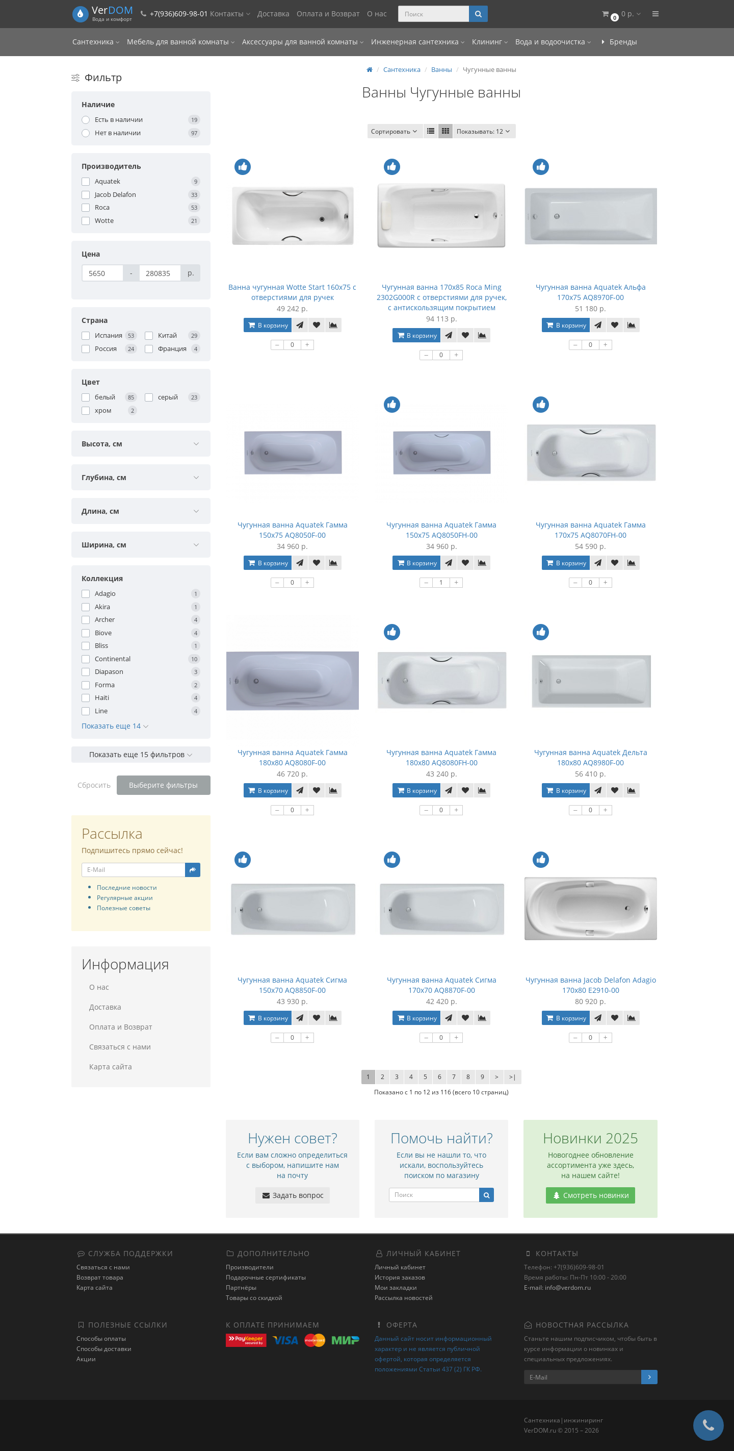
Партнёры (241, 1287)
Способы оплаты (101, 1338)
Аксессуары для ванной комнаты (303, 41)
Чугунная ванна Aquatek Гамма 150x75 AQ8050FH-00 (441, 530)
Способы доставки (104, 1348)
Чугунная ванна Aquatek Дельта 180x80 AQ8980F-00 (590, 757)
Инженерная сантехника (418, 41)
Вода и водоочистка (553, 41)
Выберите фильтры (163, 785)
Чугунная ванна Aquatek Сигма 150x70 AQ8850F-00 (292, 985)
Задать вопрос (292, 1195)
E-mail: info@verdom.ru (557, 1287)
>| (512, 1076)
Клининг (490, 41)
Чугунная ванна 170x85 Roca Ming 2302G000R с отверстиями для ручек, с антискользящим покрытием (442, 297)
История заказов (400, 1277)
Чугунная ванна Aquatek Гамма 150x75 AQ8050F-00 (293, 530)
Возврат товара (99, 1277)
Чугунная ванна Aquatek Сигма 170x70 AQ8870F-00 (441, 985)
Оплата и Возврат (328, 13)
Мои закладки (396, 1287)
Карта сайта (110, 1066)
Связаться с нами (120, 1047)
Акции (86, 1359)
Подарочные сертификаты (266, 1277)
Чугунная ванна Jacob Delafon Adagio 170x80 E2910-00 (591, 985)
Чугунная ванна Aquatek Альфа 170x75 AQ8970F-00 (591, 292)
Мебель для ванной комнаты (181, 41)
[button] (620, 14)
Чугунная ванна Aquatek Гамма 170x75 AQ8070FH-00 (591, 530)
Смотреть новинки (590, 1195)
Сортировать (395, 131)
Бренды (617, 41)
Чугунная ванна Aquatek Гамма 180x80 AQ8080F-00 (293, 757)
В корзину (267, 325)
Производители (250, 1267)
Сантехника (96, 41)
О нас (377, 13)
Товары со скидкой (254, 1297)
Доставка (273, 13)
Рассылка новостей (404, 1297)
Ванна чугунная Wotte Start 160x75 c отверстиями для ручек (292, 292)
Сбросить (94, 785)
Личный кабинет (400, 1267)
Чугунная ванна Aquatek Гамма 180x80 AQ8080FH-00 (441, 757)
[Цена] (103, 273)
